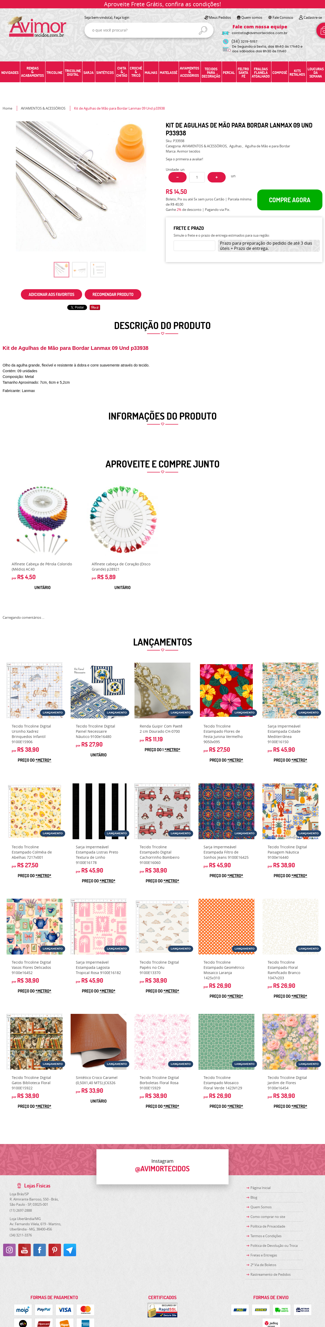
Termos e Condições (265, 1236)
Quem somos (251, 17)
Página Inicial (260, 1187)
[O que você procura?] (203, 30)
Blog (253, 1197)
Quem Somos (261, 1207)
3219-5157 (244, 41)
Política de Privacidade (267, 1226)
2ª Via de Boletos (263, 1264)
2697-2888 (21, 1210)
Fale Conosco (283, 17)
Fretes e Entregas (263, 1255)
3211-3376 (21, 1235)
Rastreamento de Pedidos (270, 1274)
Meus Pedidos (220, 17)
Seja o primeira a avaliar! (184, 159)
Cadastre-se (313, 17)
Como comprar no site (267, 1216)
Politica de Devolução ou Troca (274, 1245)
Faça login (121, 17)
